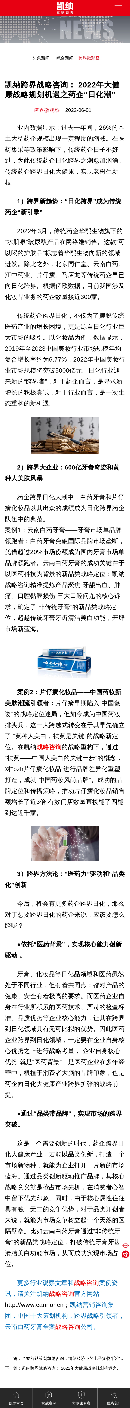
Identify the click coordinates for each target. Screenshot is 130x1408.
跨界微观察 (89, 58)
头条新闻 (41, 58)
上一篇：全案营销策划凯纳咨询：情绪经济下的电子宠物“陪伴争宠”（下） (65, 1358)
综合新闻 (64, 58)
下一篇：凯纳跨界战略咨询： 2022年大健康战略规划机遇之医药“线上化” (65, 1368)
